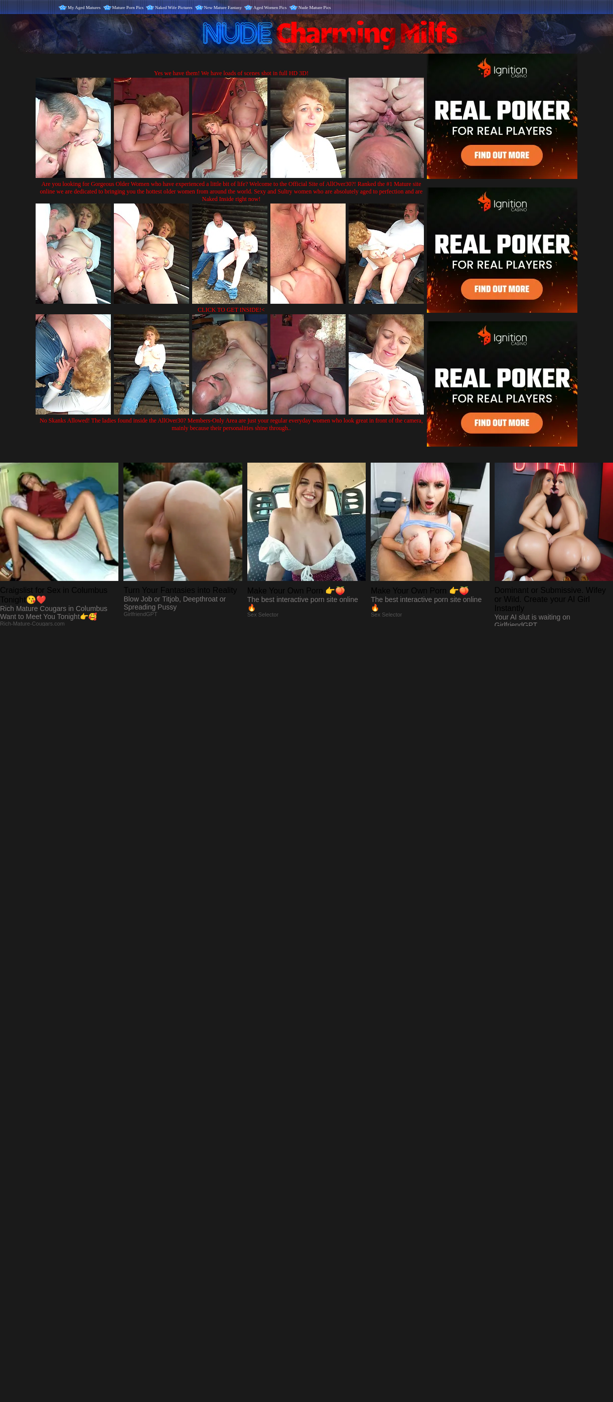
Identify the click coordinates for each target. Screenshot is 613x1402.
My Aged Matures (84, 7)
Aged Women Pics (270, 7)
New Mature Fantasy (223, 7)
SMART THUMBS (324, 1192)
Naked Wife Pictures (173, 7)
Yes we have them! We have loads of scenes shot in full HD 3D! (231, 73)
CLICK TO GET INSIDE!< (231, 309)
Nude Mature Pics (314, 7)
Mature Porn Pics (128, 7)
